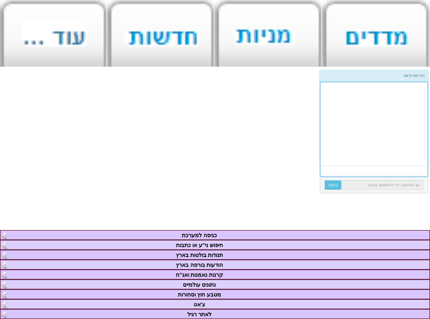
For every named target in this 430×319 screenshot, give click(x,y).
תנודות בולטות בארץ (199, 255)
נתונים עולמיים (199, 285)
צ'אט (199, 304)
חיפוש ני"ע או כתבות (199, 245)
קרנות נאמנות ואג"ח (199, 275)
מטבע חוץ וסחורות (199, 295)
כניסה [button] (333, 185)
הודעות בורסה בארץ (199, 265)
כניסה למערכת (199, 235)
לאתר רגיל (199, 314)
